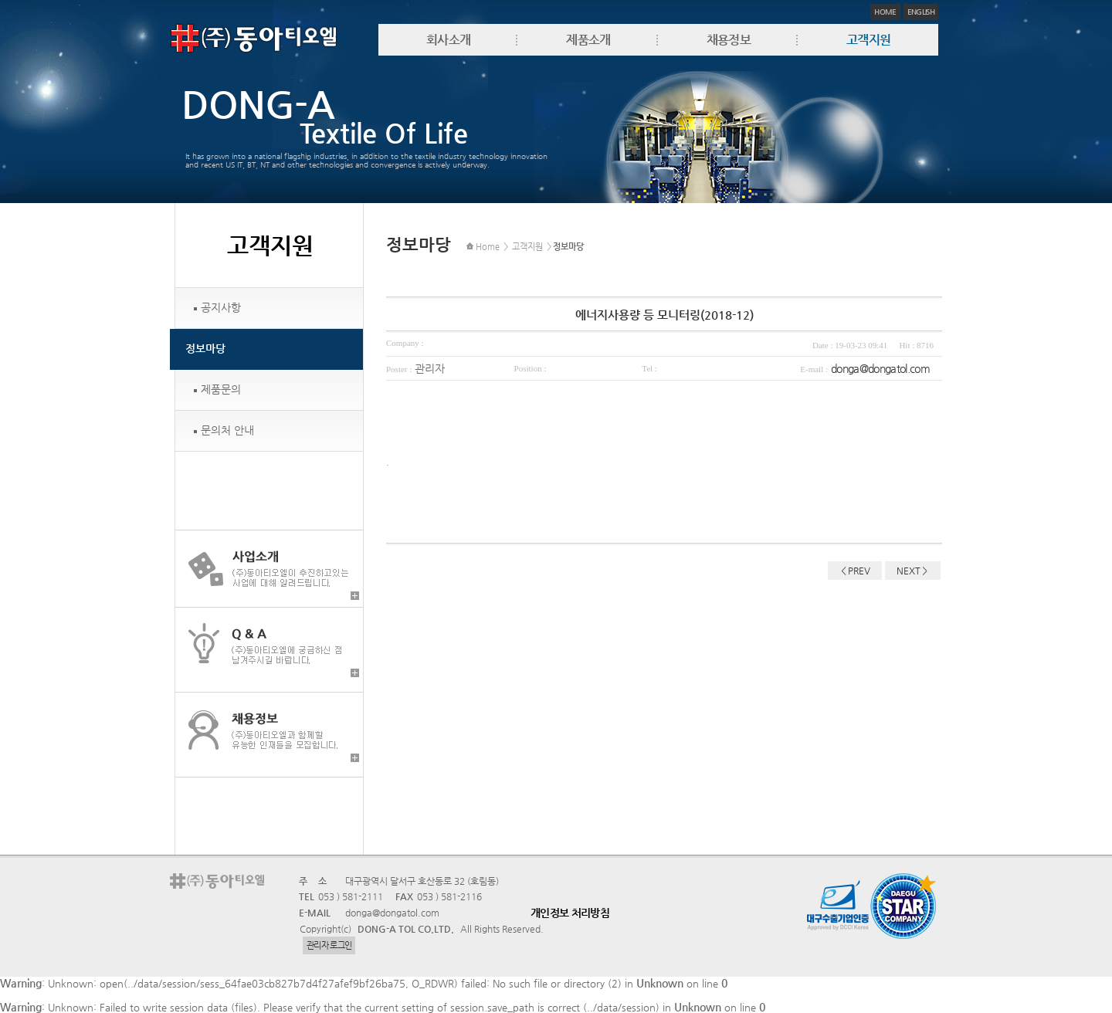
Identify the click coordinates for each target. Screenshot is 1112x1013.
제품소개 (588, 39)
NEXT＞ (913, 570)
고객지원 (868, 39)
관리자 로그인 (329, 945)
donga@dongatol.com (880, 368)
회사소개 (448, 39)
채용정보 (729, 39)
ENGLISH (920, 12)
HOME (885, 12)
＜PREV (854, 570)
